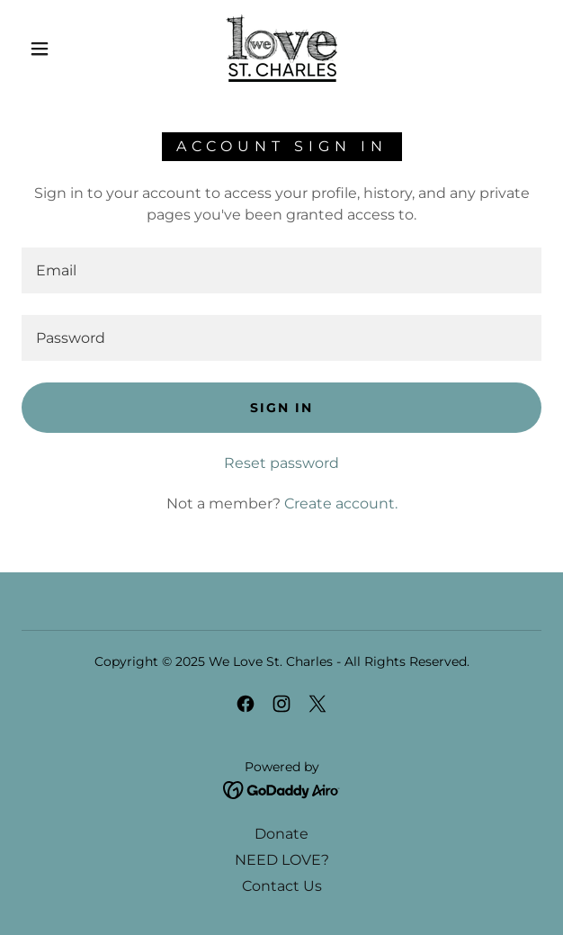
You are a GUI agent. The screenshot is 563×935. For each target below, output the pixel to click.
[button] (48, 49)
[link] (281, 48)
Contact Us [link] (282, 886)
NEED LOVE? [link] (282, 859)
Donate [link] (281, 833)
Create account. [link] (341, 503)
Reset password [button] (281, 463)
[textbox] (281, 270)
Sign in (281, 408)
